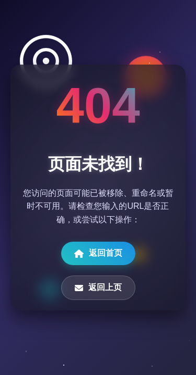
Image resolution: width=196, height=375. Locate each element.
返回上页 (98, 287)
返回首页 (98, 253)
